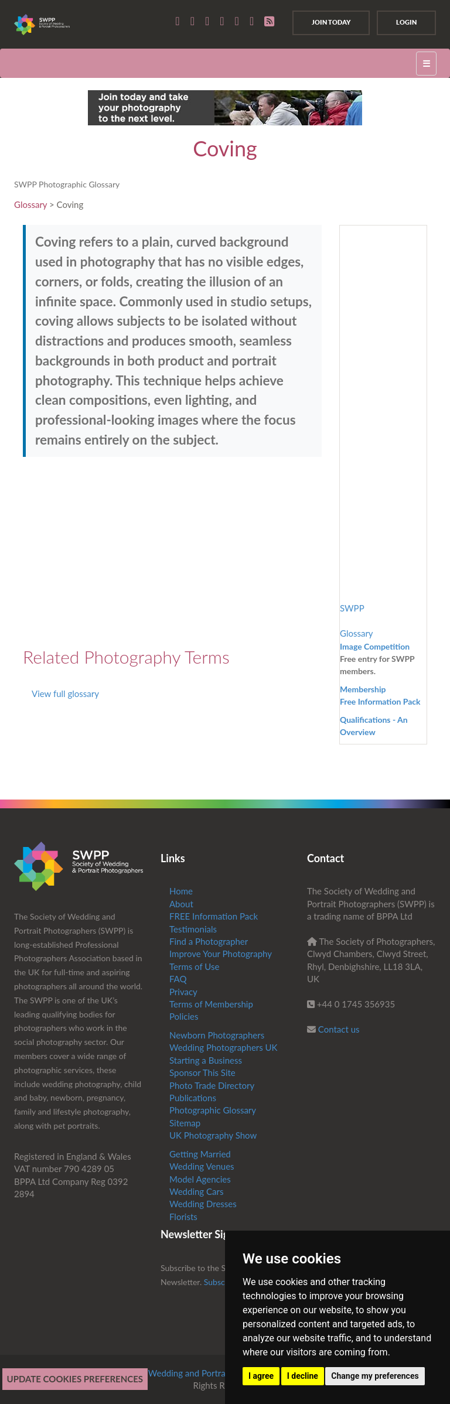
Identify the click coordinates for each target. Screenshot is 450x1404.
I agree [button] (261, 1376)
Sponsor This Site (202, 1072)
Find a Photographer (208, 941)
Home (181, 891)
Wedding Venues (201, 1166)
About (181, 904)
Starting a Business (205, 1060)
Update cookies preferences (75, 1379)
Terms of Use (194, 966)
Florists (183, 1216)
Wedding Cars (196, 1191)
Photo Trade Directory (211, 1085)
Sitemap (184, 1123)
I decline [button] (302, 1376)
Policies (183, 1016)
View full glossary (65, 693)
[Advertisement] (121, 551)
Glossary (30, 204)
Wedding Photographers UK (223, 1047)
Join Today (331, 22)
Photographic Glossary (212, 1110)
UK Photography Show (213, 1135)
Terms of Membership (211, 1004)
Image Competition (375, 646)
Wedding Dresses (203, 1203)
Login (406, 22)
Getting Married (200, 1154)
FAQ (178, 978)
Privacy (183, 991)
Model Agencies (200, 1179)
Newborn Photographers (216, 1035)
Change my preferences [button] (374, 1376)
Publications (192, 1097)
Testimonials (193, 929)
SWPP (352, 608)
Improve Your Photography (220, 953)
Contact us (339, 1029)
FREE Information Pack (213, 916)
